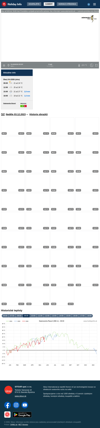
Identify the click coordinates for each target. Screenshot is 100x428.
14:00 (61, 316)
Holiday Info (9, 2)
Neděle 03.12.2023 (17, 114)
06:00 (5, 316)
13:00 (54, 316)
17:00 (82, 316)
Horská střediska (67, 4)
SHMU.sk (13, 424)
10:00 (33, 316)
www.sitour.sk (20, 396)
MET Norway (23, 424)
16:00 (75, 316)
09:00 (26, 316)
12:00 (47, 316)
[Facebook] (7, 405)
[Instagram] (16, 405)
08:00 (19, 316)
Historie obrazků (39, 114)
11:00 (40, 316)
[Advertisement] (67, 89)
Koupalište (34, 4)
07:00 (12, 316)
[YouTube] (24, 405)
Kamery (49, 4)
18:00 (89, 316)
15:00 (68, 316)
